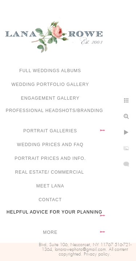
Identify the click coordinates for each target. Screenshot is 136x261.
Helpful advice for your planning (54, 212)
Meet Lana (50, 185)
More (50, 232)
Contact (50, 199)
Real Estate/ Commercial (50, 172)
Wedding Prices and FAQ (50, 144)
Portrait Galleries (50, 130)
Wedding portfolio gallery (50, 84)
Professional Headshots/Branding (54, 110)
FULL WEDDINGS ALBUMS (50, 70)
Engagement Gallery (50, 98)
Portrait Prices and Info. (50, 158)
